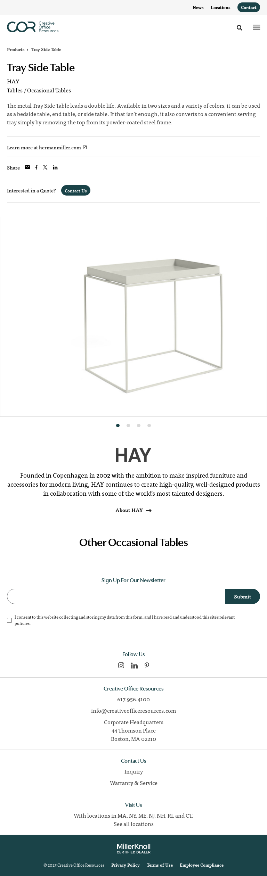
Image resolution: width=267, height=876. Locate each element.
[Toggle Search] (239, 28)
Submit (242, 596)
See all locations (134, 823)
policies (22, 623)
